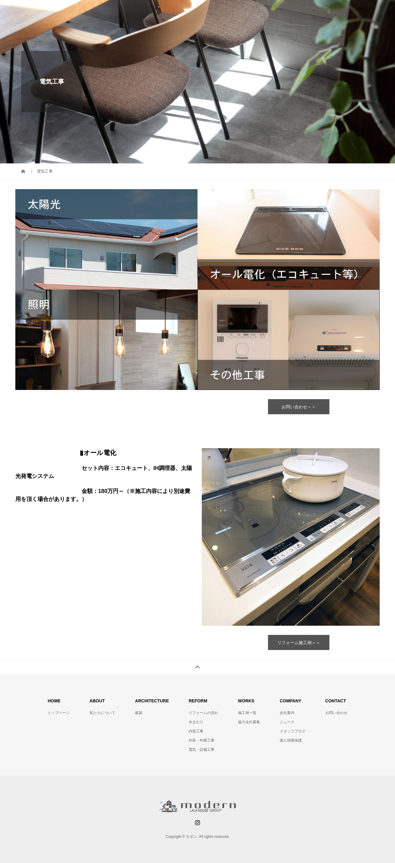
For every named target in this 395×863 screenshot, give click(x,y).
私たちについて (102, 713)
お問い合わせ (336, 713)
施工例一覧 (247, 713)
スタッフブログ (292, 731)
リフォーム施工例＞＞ (298, 642)
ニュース (287, 722)
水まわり (196, 722)
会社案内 (287, 713)
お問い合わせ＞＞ (299, 406)
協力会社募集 (249, 722)
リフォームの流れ (203, 713)
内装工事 (196, 731)
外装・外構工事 (201, 740)
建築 (138, 713)
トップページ (59, 713)
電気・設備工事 (201, 749)
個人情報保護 (291, 740)
